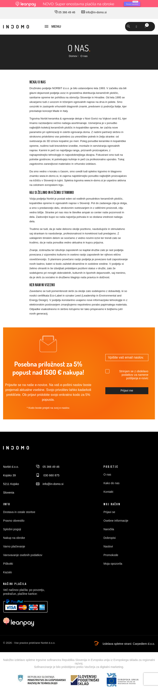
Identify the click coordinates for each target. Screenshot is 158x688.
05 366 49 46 (65, 12)
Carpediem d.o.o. (144, 643)
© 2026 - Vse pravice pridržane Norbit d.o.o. (29, 642)
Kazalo (7, 572)
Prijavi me (127, 390)
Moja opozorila (112, 563)
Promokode (110, 555)
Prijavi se (109, 512)
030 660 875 (47, 475)
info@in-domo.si (94, 12)
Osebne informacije (115, 520)
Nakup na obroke (14, 537)
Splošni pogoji (12, 529)
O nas (107, 474)
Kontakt (108, 491)
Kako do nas (111, 483)
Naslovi (108, 546)
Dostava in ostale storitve (19, 512)
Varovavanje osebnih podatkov (22, 555)
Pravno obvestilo (13, 520)
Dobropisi (109, 537)
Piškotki (8, 563)
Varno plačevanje (14, 546)
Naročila (108, 529)
